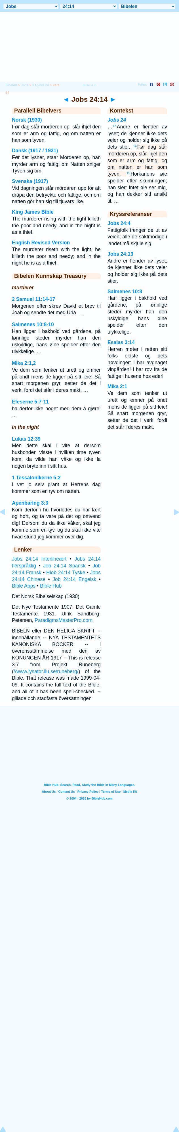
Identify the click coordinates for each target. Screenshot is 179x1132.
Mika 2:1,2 (24, 363)
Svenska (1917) (30, 181)
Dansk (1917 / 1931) (35, 150)
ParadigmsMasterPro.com (63, 620)
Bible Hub (51, 586)
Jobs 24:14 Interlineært (39, 559)
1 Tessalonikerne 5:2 (36, 477)
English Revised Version (41, 242)
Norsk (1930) (27, 120)
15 (128, 173)
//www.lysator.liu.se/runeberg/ (46, 671)
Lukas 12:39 (26, 439)
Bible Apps (23, 586)
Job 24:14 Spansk (64, 566)
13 (114, 126)
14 (135, 146)
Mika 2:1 (117, 386)
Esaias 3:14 (121, 342)
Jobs (24, 85)
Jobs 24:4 (119, 223)
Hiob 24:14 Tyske (65, 572)
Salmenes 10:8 (125, 291)
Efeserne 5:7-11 (30, 402)
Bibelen (11, 85)
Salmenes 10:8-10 (33, 324)
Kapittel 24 (40, 85)
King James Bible (33, 212)
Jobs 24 (117, 120)
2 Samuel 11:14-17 (33, 299)
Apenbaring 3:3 (30, 503)
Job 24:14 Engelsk (74, 579)
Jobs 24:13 (120, 254)
